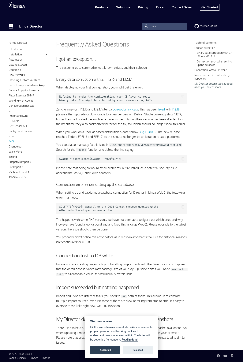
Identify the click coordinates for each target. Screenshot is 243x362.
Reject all (138, 350)
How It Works (17, 75)
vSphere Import (19, 172)
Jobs (11, 136)
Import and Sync (18, 115)
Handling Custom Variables (24, 80)
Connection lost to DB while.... (212, 70)
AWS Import (18, 177)
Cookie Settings (17, 357)
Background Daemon (21, 131)
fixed (161, 109)
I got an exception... (205, 47)
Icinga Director (18, 42)
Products (101, 7)
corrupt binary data (125, 109)
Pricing (143, 7)
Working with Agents (21, 100)
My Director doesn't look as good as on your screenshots (213, 85)
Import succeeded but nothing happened (212, 76)
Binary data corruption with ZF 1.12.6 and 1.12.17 (214, 54)
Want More (15, 151)
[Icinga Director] (10, 26)
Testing (13, 156)
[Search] (164, 26)
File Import (17, 167)
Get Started (209, 7)
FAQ (11, 141)
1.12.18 (176, 109)
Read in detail (130, 339)
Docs (160, 7)
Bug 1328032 (147, 132)
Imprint (46, 357)
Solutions (123, 7)
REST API (14, 120)
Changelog (15, 146)
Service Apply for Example (24, 90)
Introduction (16, 49)
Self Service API (18, 126)
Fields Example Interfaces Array (27, 85)
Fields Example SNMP (21, 95)
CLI (11, 110)
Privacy (34, 357)
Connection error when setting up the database (214, 63)
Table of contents (205, 42)
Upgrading (15, 69)
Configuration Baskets (21, 105)
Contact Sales (182, 7)
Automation (16, 59)
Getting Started (18, 64)
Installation (15, 54)
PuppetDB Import (21, 162)
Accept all (105, 350)
